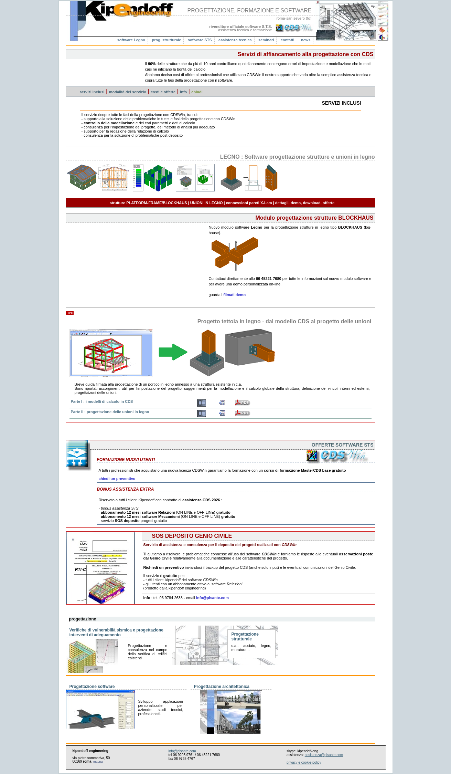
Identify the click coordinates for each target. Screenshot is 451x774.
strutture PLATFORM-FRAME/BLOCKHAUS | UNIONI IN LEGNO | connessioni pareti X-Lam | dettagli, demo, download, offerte (222, 203)
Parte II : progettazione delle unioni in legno (110, 412)
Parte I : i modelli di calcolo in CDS (102, 401)
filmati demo (234, 295)
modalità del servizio (127, 92)
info (183, 92)
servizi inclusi (92, 92)
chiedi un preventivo (117, 479)
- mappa (97, 761)
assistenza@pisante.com (324, 755)
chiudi (196, 92)
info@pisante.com (212, 598)
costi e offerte (163, 92)
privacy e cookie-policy (304, 762)
